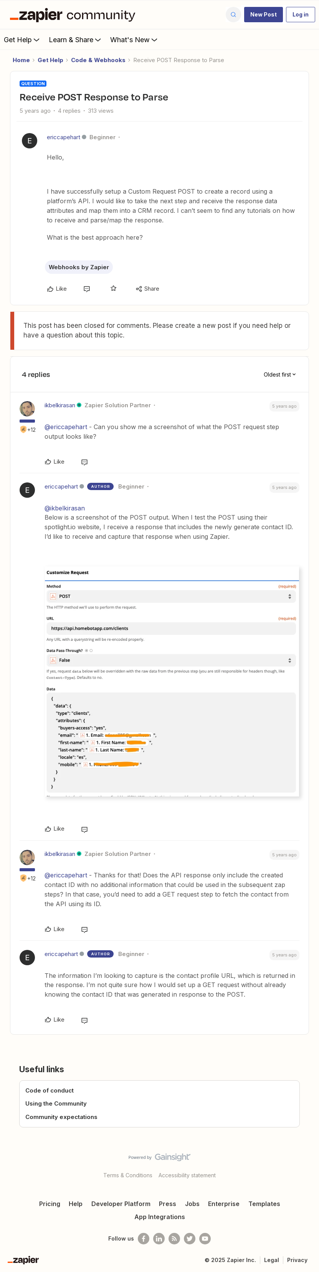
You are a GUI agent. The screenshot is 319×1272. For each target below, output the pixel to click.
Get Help (22, 39)
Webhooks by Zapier (79, 267)
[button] (263, 14)
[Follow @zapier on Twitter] (189, 1238)
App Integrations (159, 1217)
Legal (271, 1260)
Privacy (297, 1260)
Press (167, 1204)
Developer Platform (120, 1204)
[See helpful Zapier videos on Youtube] (205, 1238)
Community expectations (61, 1117)
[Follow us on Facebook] (143, 1238)
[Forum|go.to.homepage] (74, 14)
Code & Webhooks (98, 60)
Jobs (192, 1204)
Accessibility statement (187, 1175)
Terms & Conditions (127, 1175)
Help (76, 1204)
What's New (134, 39)
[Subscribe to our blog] (174, 1238)
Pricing (49, 1204)
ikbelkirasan (60, 405)
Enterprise (224, 1204)
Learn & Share (75, 39)
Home (21, 60)
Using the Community (56, 1103)
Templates (264, 1204)
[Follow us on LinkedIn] (159, 1238)
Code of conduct (49, 1090)
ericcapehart (63, 137)
